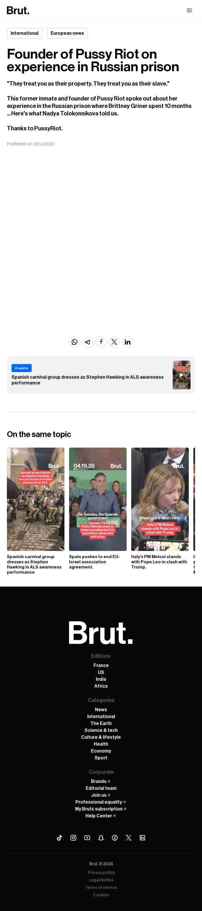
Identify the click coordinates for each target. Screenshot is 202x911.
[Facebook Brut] (115, 838)
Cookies (101, 895)
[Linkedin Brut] (142, 838)
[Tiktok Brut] (59, 838)
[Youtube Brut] (87, 838)
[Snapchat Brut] (101, 838)
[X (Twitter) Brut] (128, 838)
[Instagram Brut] (73, 838)
